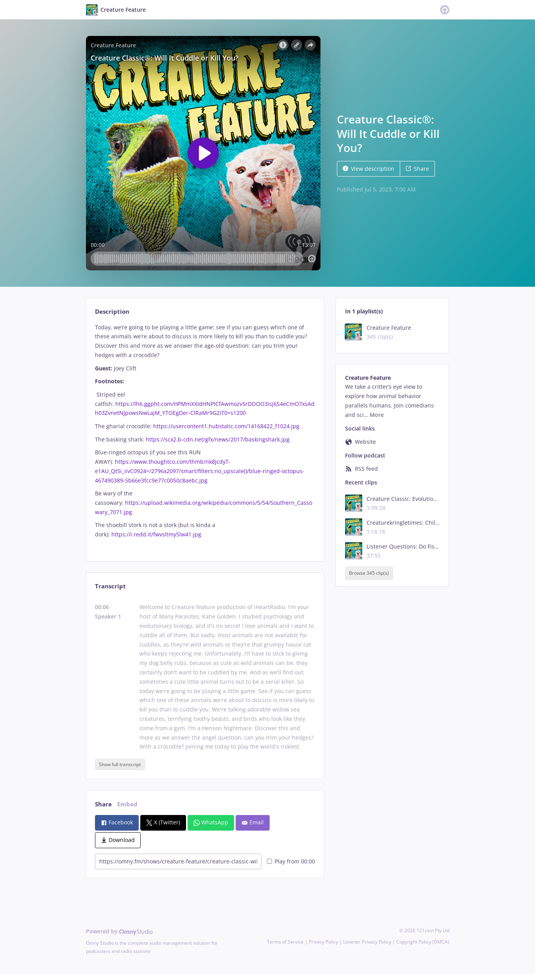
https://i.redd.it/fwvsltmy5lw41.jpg (156, 534)
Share (417, 168)
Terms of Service (285, 941)
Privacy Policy (323, 941)
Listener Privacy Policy (367, 941)
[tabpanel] (205, 436)
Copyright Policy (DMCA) (422, 941)
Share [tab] (103, 804)
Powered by (119, 931)
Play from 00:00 (291, 861)
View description (368, 168)
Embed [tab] (127, 804)
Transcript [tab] (110, 586)
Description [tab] (112, 311)
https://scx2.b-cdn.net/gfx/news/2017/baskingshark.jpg (218, 439)
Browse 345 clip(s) (369, 573)
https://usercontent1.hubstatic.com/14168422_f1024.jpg (226, 426)
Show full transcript (120, 764)
